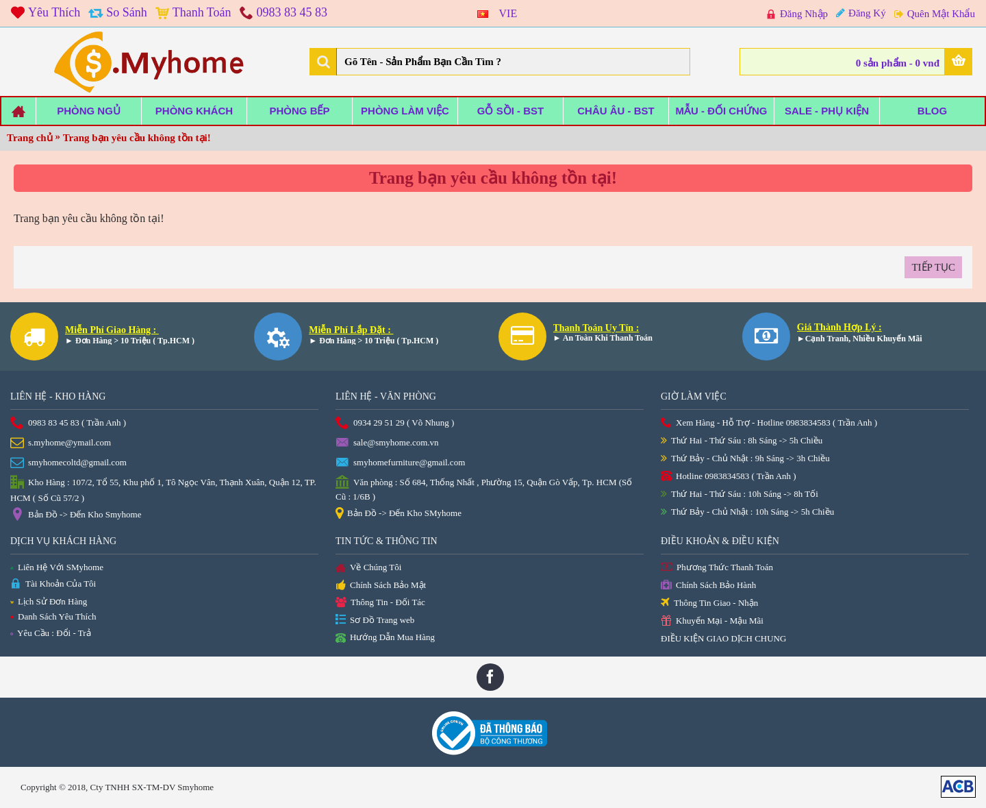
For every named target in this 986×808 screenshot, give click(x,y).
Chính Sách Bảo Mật (381, 586)
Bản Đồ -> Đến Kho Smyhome (75, 515)
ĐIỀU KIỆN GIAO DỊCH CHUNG (723, 638)
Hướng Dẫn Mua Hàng (385, 638)
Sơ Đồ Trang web (375, 620)
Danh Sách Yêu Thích (53, 616)
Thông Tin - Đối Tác (380, 603)
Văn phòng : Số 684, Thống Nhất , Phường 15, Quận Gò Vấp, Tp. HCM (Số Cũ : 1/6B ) (484, 489)
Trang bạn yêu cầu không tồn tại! (137, 137)
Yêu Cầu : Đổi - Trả (50, 633)
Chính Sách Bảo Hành (708, 585)
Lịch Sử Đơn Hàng (48, 601)
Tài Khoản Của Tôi (53, 584)
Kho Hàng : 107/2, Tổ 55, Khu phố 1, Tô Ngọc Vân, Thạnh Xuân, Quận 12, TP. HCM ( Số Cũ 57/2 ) (163, 489)
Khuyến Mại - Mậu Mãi (712, 621)
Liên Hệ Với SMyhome (56, 567)
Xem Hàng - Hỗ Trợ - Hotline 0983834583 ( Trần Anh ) (769, 423)
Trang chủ (30, 137)
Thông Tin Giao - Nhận (709, 603)
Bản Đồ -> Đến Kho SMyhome (399, 514)
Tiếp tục (933, 267)
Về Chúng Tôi (368, 568)
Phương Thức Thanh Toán (717, 568)
